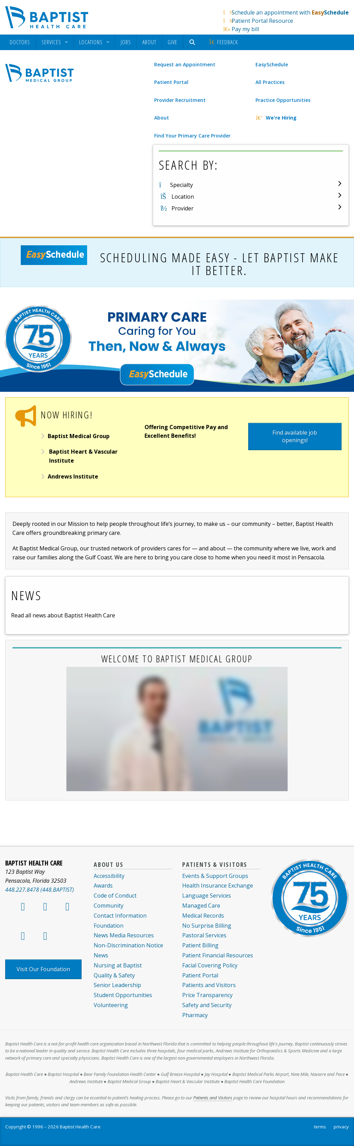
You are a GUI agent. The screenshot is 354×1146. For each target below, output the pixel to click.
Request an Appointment (184, 64)
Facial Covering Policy (209, 965)
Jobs (126, 42)
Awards (103, 885)
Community (108, 905)
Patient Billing (200, 945)
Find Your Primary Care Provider (192, 135)
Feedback (223, 42)
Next (333, 325)
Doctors (20, 42)
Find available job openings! (294, 436)
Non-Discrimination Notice (128, 945)
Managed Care (201, 905)
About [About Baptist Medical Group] (161, 117)
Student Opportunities (123, 995)
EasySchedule (271, 64)
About (149, 42)
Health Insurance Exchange (217, 885)
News (101, 955)
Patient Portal (171, 82)
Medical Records (203, 915)
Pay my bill (245, 29)
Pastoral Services (204, 935)
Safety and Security (207, 1005)
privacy (341, 1127)
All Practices (270, 82)
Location (182, 196)
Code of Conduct (115, 895)
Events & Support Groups (215, 876)
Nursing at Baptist (118, 965)
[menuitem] (20, 42)
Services (51, 42)
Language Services (206, 895)
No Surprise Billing (206, 925)
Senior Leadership (117, 985)
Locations (91, 42)
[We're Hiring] (301, 118)
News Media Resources (124, 935)
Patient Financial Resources (217, 955)
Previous (20, 325)
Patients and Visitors (209, 985)
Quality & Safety (114, 975)
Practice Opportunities (282, 100)
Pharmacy (195, 1015)
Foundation (108, 925)
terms (320, 1127)
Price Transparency (207, 995)
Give (172, 42)
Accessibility (109, 876)
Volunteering (111, 1005)
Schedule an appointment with (290, 12)
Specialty (181, 185)
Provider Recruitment (180, 100)
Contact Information (120, 915)
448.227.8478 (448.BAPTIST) (39, 889)
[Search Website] (193, 42)
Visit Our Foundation (43, 969)
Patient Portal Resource (262, 21)
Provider (182, 208)
